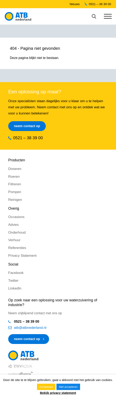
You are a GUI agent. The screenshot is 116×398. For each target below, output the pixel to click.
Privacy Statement (22, 256)
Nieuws (75, 4)
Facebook (16, 273)
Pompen (14, 192)
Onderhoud (17, 232)
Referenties (17, 248)
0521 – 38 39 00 (100, 4)
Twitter (13, 281)
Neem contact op (27, 126)
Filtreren (14, 184)
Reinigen (15, 200)
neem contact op (27, 339)
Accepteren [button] (46, 386)
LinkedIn (14, 288)
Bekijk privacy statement (58, 393)
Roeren (14, 177)
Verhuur (14, 240)
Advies (13, 225)
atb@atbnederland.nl (30, 328)
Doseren (14, 169)
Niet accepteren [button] (68, 386)
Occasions (16, 217)
